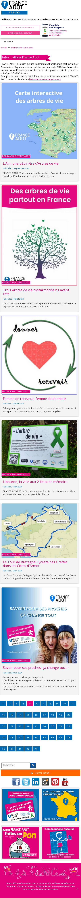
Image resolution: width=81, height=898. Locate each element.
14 (20, 714)
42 (28, 748)
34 (36, 737)
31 (11, 737)
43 (36, 748)
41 (20, 748)
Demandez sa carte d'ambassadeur (20, 28)
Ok (40, 893)
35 (44, 737)
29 (68, 726)
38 (68, 737)
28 (60, 726)
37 (60, 737)
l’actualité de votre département (45, 79)
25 (36, 726)
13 (11, 714)
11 (72, 703)
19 (60, 714)
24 (28, 726)
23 (20, 726)
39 (3, 748)
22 (11, 726)
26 (44, 726)
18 (52, 714)
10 (64, 703)
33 (28, 737)
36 (52, 737)
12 (3, 714)
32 (20, 737)
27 (52, 726)
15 (28, 714)
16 (36, 714)
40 (11, 748)
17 (44, 714)
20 (68, 714)
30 (3, 737)
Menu (8, 41)
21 (3, 726)
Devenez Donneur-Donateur (20, 33)
